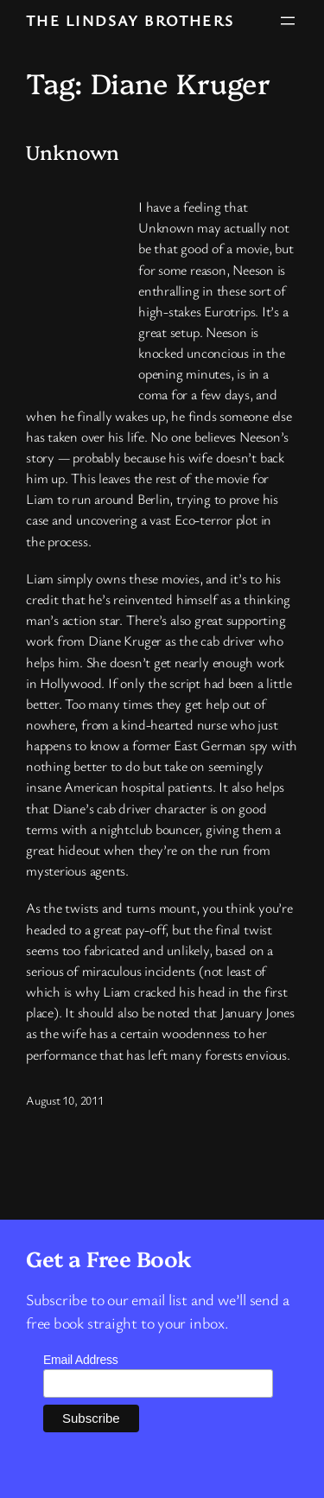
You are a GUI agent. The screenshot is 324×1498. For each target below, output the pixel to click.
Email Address (80, 1360)
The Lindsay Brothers (130, 20)
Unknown (72, 152)
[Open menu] (287, 20)
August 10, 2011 (65, 1100)
